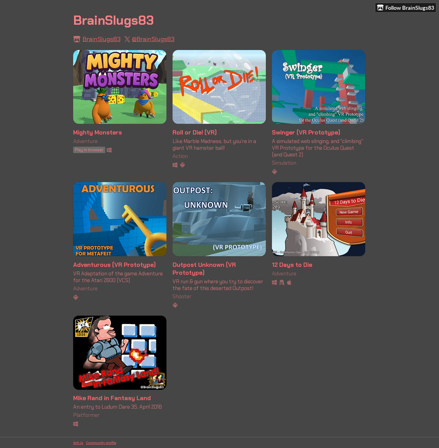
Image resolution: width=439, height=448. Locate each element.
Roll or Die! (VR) (195, 132)
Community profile (101, 442)
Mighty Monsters (97, 132)
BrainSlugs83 (101, 39)
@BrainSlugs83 (153, 39)
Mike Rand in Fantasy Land (112, 398)
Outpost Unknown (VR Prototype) (204, 269)
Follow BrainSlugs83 (405, 7)
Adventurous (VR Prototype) (114, 265)
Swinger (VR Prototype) (306, 132)
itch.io (78, 442)
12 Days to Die (292, 265)
